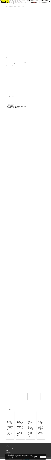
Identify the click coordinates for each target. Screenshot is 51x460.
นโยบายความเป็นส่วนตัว (29, 456)
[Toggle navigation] (49, 1)
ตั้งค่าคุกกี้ (36, 456)
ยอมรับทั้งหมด (42, 456)
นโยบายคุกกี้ (11, 458)
